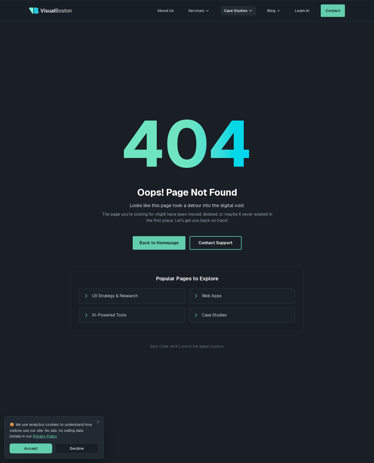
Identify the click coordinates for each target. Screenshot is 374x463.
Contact (332, 10)
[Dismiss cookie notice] (98, 422)
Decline (77, 448)
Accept (31, 448)
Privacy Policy (45, 436)
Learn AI (302, 10)
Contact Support (215, 243)
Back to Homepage (159, 243)
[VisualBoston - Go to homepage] (50, 10)
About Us (165, 10)
